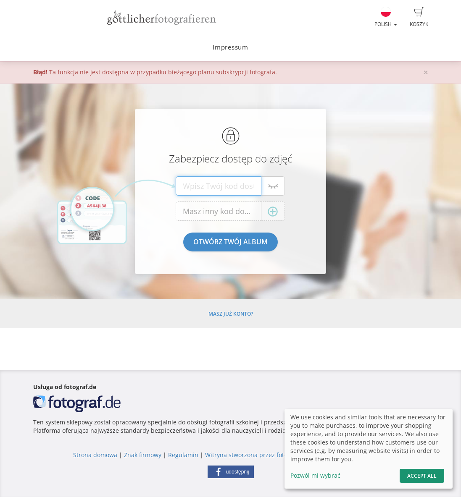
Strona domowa (95, 455)
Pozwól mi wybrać (315, 475)
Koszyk (419, 17)
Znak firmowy (143, 455)
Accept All (422, 475)
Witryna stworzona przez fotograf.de (256, 455)
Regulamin (183, 455)
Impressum (230, 47)
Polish (385, 17)
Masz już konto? (230, 313)
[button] (231, 472)
